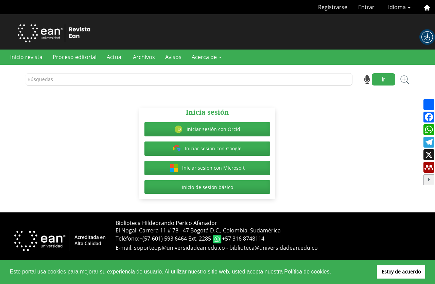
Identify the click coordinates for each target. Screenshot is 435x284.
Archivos (144, 57)
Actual (115, 57)
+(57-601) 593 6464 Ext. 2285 (175, 238)
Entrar (366, 7)
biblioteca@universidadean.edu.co (273, 247)
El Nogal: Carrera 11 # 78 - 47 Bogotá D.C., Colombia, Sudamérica (198, 230)
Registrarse (332, 7)
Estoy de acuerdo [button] (401, 271)
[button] (427, 37)
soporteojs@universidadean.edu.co (179, 247)
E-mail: (125, 247)
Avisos (173, 57)
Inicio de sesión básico (207, 187)
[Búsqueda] (188, 79)
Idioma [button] (399, 7)
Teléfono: (127, 238)
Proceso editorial (75, 57)
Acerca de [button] (207, 57)
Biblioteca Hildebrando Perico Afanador (166, 223)
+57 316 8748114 (243, 238)
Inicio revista (26, 57)
